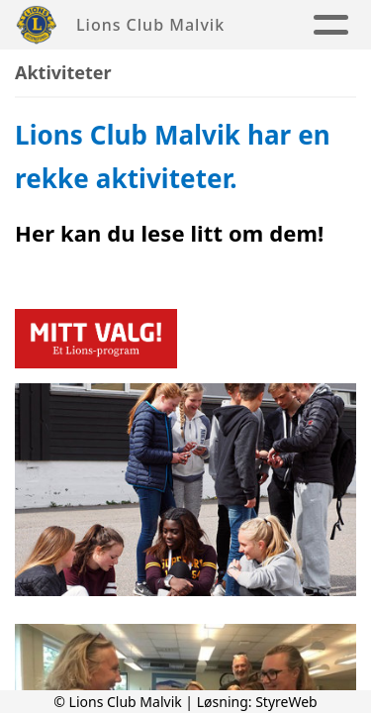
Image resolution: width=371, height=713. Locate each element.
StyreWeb (286, 701)
